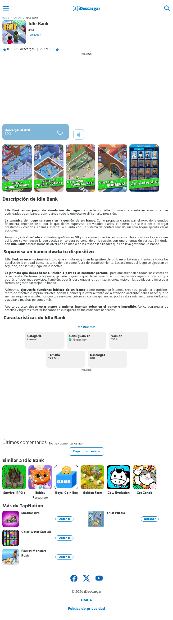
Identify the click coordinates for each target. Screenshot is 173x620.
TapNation (34, 34)
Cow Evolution (119, 493)
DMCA (86, 600)
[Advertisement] (86, 88)
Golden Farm (92, 493)
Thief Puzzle (116, 513)
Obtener (64, 519)
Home (5, 18)
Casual (18, 18)
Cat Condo (145, 493)
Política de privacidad (86, 609)
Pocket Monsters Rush (33, 553)
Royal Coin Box (66, 493)
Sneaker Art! (30, 513)
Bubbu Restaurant (40, 495)
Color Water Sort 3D (36, 532)
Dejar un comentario (86, 451)
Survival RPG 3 (14, 493)
